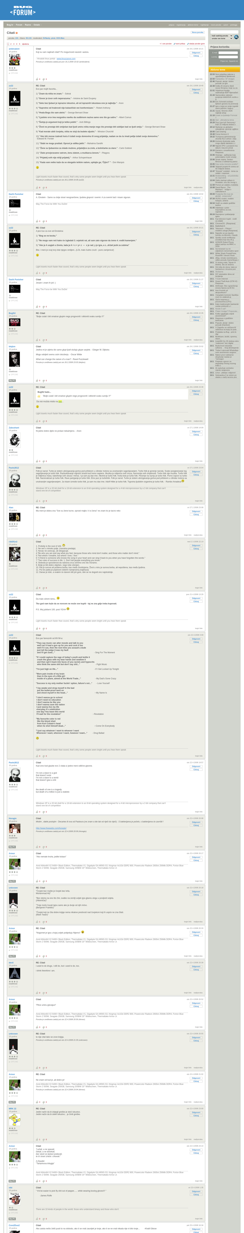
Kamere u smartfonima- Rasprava (225, 151)
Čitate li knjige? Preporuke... (227, 311)
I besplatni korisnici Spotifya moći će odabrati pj (226, 296)
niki (11, 1187)
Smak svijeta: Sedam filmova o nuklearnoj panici (226, 160)
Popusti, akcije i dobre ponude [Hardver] (224, 324)
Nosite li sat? (220, 309)
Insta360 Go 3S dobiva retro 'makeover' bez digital (227, 342)
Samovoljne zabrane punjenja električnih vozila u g (226, 97)
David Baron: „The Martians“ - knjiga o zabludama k (223, 189)
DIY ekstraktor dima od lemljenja (224, 275)
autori (225, 25)
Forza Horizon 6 (222, 134)
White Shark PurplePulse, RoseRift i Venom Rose (226, 254)
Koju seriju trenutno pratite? (226, 164)
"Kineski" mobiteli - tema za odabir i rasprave (226, 172)
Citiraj (196, 56)
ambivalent (14, 49)
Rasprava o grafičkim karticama (224, 319)
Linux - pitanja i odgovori (225, 373)
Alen (11, 507)
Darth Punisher (16, 194)
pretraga (233, 25)
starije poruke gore (197, 44)
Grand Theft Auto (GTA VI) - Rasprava (226, 282)
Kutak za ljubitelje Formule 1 (226, 116)
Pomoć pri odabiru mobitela (226, 185)
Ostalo (37, 25)
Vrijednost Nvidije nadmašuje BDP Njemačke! (226, 91)
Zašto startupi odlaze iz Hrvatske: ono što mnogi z (226, 181)
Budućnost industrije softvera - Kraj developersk (227, 347)
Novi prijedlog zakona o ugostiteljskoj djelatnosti (225, 75)
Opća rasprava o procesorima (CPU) (223, 301)
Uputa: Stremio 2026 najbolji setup (223, 112)
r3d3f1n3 (13, 542)
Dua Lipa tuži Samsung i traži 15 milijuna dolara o (225, 123)
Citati (38, 49)
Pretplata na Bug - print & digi (225, 333)
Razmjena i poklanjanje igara (225, 215)
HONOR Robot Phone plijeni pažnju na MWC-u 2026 (225, 244)
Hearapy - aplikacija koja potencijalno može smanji (225, 156)
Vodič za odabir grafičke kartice (225, 204)
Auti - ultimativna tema (224, 120)
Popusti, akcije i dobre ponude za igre (224, 82)
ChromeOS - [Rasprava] (225, 223)
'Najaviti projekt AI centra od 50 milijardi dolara (226, 168)
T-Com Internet (221, 279)
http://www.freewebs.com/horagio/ (51, 828)
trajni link (198, 79)
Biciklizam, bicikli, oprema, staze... (226, 338)
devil (11, 963)
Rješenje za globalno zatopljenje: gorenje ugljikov (226, 128)
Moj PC (12, 381)
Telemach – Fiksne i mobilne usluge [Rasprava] (226, 229)
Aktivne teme (217, 69)
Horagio (13, 818)
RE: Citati (40, 86)
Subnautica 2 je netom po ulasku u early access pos (226, 376)
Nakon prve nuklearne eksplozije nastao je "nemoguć (224, 357)
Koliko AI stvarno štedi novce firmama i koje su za (226, 87)
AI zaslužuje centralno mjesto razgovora (224, 369)
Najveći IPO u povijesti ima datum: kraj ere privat (226, 147)
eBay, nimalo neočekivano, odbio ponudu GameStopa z (227, 259)
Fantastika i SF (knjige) (224, 79)
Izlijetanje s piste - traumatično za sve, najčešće (223, 210)
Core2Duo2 (14, 1225)
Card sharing (220, 132)
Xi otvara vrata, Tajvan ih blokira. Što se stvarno (225, 263)
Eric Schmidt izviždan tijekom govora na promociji (226, 103)
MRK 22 (13, 1109)
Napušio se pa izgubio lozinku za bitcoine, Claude (226, 234)
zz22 (11, 86)
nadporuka (198, 187)
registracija (181, 25)
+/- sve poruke (166, 44)
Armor (12, 853)
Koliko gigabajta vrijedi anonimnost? (224, 315)
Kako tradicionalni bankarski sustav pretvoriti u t (227, 305)
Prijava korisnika (219, 46)
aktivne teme (193, 25)
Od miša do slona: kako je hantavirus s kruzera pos (226, 268)
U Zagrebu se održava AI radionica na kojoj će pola (225, 328)
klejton (12, 346)
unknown (13, 888)
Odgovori (196, 53)
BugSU (12, 313)
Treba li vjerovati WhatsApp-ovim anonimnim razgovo (227, 351)
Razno (28, 25)
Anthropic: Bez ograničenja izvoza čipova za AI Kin (226, 287)
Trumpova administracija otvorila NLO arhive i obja (225, 138)
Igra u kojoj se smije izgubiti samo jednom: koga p (226, 107)
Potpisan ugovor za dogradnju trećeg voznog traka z (225, 363)
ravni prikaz (180, 44)
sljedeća (25, 44)
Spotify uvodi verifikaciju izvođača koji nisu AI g (225, 239)
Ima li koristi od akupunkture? (221, 291)
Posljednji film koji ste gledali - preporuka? (224, 195)
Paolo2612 (14, 468)
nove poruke (216, 25)
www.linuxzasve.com (66, 59)
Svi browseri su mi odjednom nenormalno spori (226, 250)
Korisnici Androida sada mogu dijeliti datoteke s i (225, 142)
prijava (171, 25)
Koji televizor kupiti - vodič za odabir (226, 220)
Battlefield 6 (220, 226)
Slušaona (219, 272)
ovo (60, 401)
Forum (19, 25)
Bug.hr (10, 25)
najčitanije (204, 25)
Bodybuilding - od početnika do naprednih (226, 177)
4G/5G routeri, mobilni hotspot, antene (224, 200)
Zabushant (14, 428)
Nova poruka (197, 32)
